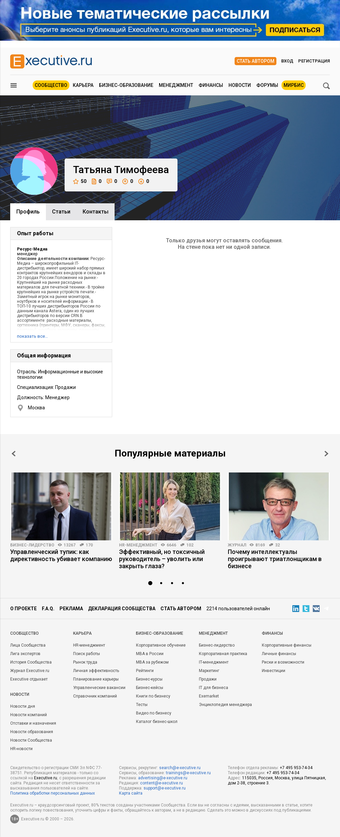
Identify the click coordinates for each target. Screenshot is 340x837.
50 (79, 181)
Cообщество (24, 633)
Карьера (83, 85)
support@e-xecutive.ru (164, 788)
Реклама (71, 608)
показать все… (32, 336)
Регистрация (314, 60)
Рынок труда (85, 662)
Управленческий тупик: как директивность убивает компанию (61, 555)
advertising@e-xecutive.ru (162, 778)
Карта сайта (130, 793)
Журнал (237, 545)
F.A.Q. (48, 608)
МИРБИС (294, 85)
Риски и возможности (283, 662)
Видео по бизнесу (153, 713)
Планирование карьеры (96, 679)
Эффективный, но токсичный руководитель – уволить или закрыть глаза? (162, 559)
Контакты (95, 211)
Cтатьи (61, 211)
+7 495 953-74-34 (296, 767)
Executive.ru (45, 778)
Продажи (208, 679)
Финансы (211, 85)
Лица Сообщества (28, 645)
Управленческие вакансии (99, 687)
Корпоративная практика (223, 653)
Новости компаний (28, 714)
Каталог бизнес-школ (156, 721)
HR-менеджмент (138, 545)
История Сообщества (31, 662)
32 (277, 545)
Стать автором (255, 61)
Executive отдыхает (29, 679)
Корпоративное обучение (161, 645)
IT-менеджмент (213, 662)
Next (326, 453)
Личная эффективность (96, 670)
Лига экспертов (25, 653)
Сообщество (51, 85)
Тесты (142, 704)
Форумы (267, 85)
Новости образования (31, 731)
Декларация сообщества (121, 608)
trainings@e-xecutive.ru (188, 772)
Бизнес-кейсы (149, 687)
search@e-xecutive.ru (180, 767)
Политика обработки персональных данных (52, 793)
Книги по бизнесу (153, 696)
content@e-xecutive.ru (161, 783)
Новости (239, 85)
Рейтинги (145, 670)
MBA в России (150, 653)
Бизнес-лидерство (32, 545)
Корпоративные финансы (286, 645)
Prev (13, 453)
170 (89, 545)
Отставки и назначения (33, 723)
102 (189, 545)
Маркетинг (209, 670)
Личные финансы (279, 653)
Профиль (28, 211)
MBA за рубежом (152, 662)
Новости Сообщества (31, 740)
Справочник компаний (95, 696)
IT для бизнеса (213, 687)
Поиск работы (86, 653)
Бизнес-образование (126, 85)
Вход (287, 60)
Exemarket (209, 696)
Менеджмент (176, 85)
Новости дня (22, 706)
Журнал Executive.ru (29, 670)
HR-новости (21, 748)
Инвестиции (273, 670)
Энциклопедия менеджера (225, 704)
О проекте (23, 608)
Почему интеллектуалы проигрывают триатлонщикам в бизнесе (275, 559)
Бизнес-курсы (149, 679)
